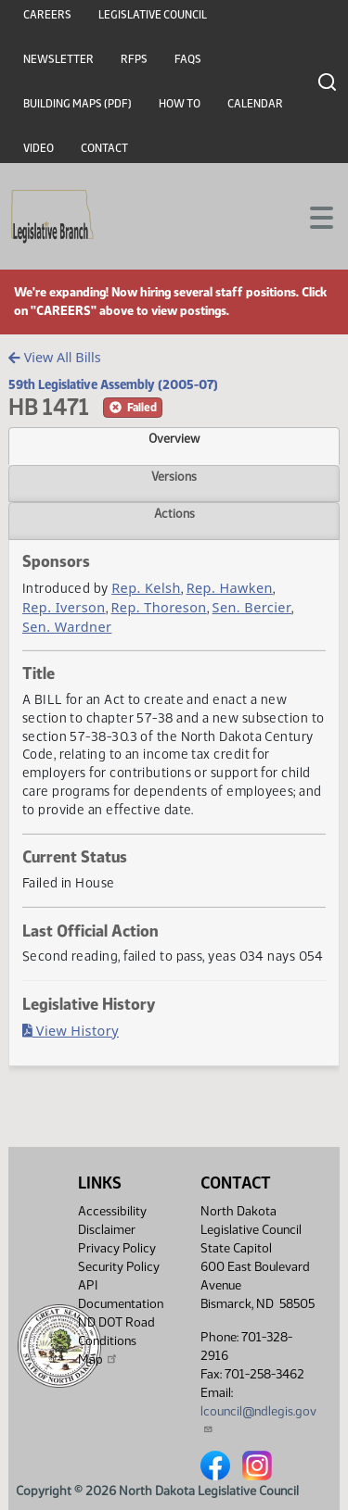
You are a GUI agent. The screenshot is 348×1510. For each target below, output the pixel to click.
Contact (104, 148)
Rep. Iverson (64, 607)
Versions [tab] (174, 476)
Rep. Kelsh (146, 588)
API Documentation (120, 1294)
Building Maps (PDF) (77, 103)
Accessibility (112, 1211)
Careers (47, 14)
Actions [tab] (174, 513)
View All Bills (54, 357)
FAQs (187, 59)
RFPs (134, 59)
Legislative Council (152, 14)
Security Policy (119, 1267)
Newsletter (58, 59)
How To (179, 103)
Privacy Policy (117, 1248)
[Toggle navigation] (312, 215)
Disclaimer (106, 1230)
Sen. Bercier (252, 607)
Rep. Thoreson (158, 607)
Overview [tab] (174, 438)
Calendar (255, 103)
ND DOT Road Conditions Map (116, 1341)
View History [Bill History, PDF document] (70, 1030)
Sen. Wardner (67, 626)
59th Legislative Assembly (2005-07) (113, 384)
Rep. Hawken (230, 588)
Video (38, 148)
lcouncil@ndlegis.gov (258, 1418)
